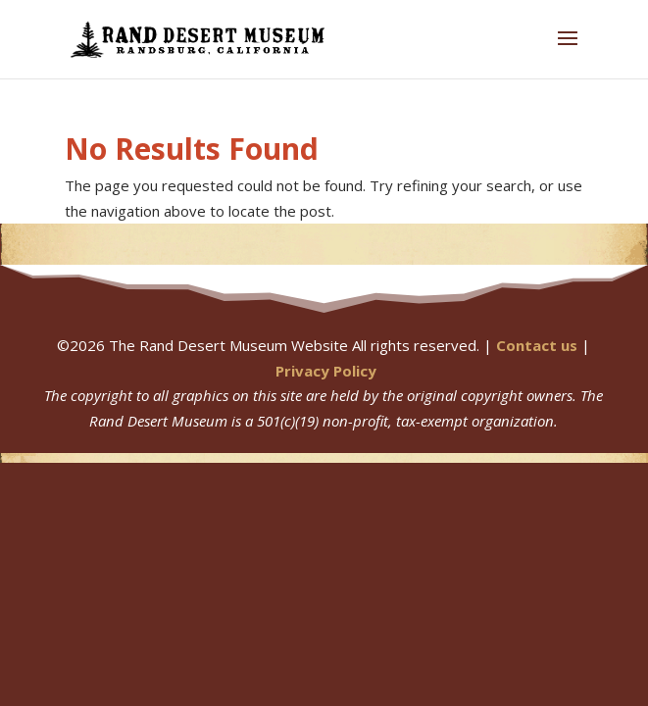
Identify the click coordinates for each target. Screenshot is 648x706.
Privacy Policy (325, 370)
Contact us (536, 345)
